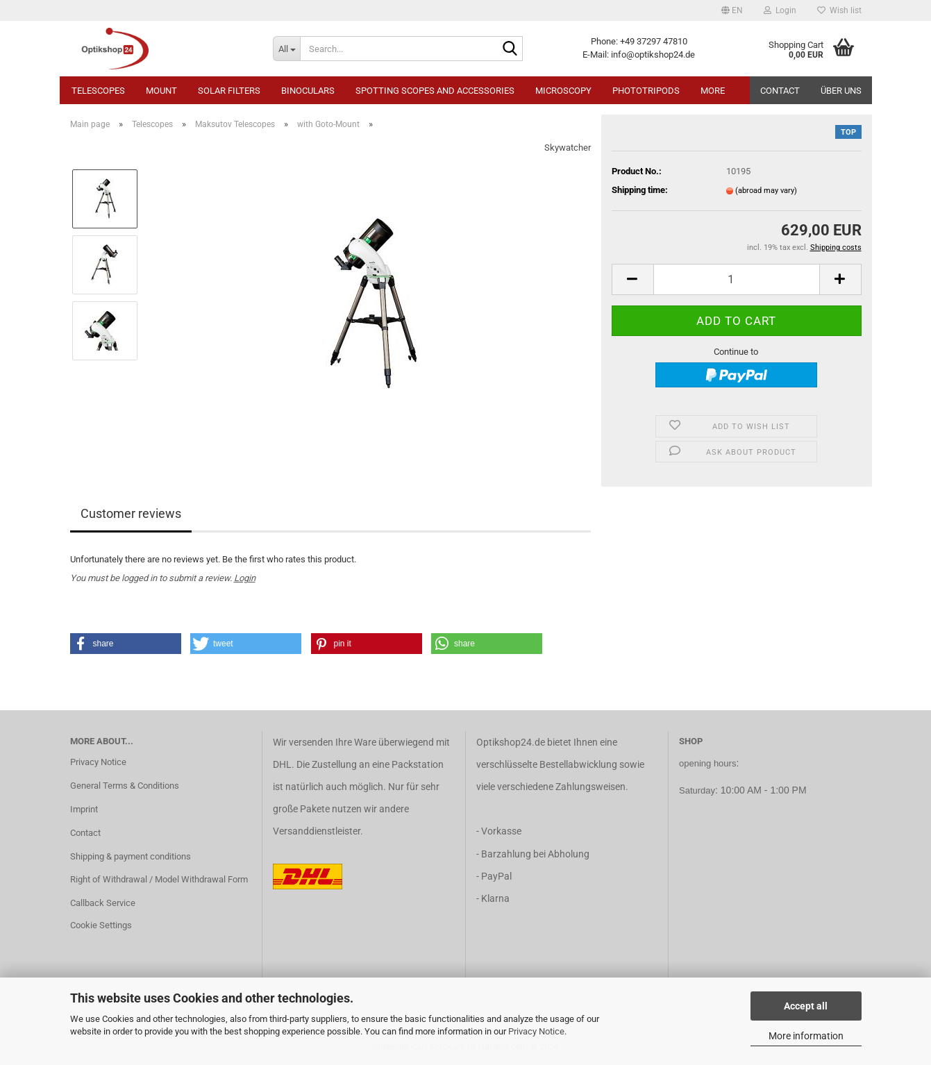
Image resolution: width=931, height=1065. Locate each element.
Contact (780, 90)
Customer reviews (131, 513)
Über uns (841, 90)
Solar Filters (229, 90)
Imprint (84, 809)
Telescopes (98, 90)
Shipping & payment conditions (130, 856)
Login (244, 578)
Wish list (839, 10)
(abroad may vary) (766, 190)
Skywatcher (567, 147)
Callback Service (102, 903)
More (713, 90)
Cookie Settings (101, 925)
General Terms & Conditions (124, 785)
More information (806, 1035)
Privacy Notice (536, 1031)
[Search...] (286, 48)
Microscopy (563, 90)
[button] (732, 10)
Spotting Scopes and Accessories (434, 90)
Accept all (806, 1006)
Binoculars (308, 90)
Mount (161, 90)
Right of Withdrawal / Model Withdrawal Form (159, 879)
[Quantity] (736, 279)
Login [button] (780, 10)
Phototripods (646, 90)
